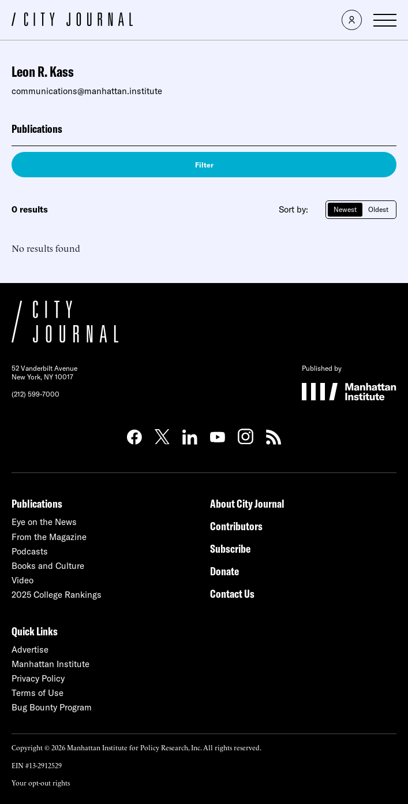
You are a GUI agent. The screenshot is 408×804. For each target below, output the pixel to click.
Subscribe (230, 548)
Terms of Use (37, 692)
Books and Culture (48, 565)
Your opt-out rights (41, 782)
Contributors (236, 526)
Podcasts (30, 551)
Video (22, 580)
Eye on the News (44, 521)
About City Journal (247, 503)
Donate (224, 571)
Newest (345, 209)
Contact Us (232, 593)
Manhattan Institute (50, 663)
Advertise (30, 649)
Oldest (378, 209)
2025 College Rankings (57, 594)
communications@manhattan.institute (87, 91)
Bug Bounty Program (52, 707)
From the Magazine (49, 536)
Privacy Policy (38, 678)
